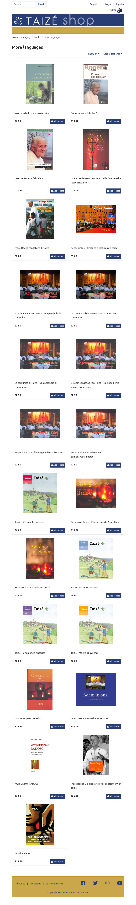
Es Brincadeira (22, 853)
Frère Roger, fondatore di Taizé (32, 248)
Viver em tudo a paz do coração (32, 113)
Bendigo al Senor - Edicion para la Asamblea (95, 522)
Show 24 (93, 54)
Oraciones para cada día (28, 718)
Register (120, 4)
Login (108, 4)
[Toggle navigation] (118, 30)
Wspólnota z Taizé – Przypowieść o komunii (39, 452)
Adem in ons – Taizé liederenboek (89, 718)
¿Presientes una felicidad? (29, 178)
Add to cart (57, 121)
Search (41, 4)
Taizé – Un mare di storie (84, 587)
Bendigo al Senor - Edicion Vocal (32, 587)
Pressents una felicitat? (84, 113)
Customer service (54, 883)
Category (26, 37)
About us (20, 883)
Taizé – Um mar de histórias (30, 652)
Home (15, 37)
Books (37, 37)
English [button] (94, 4)
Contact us (35, 883)
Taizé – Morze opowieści (84, 652)
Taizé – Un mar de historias (29, 522)
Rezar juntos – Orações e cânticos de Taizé (94, 248)
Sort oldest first (112, 54)
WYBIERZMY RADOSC (26, 783)
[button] (117, 10)
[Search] (24, 4)
